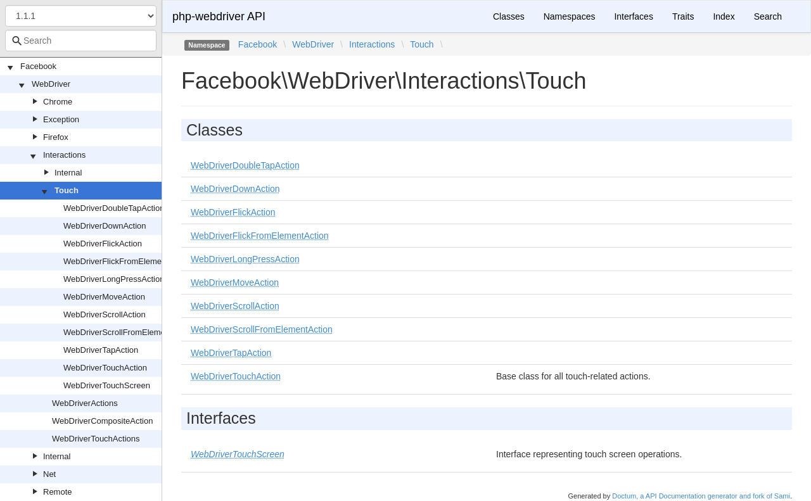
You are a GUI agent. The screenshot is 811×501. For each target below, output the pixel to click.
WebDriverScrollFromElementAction (129, 332)
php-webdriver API (218, 16)
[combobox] (80, 40)
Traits (683, 16)
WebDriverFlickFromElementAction (127, 261)
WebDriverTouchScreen (106, 385)
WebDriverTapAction (100, 350)
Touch (66, 190)
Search (768, 16)
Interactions (64, 155)
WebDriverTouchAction (105, 367)
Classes (509, 16)
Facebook (38, 66)
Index (723, 16)
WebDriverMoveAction (104, 296)
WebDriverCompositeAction (102, 421)
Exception (61, 119)
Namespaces (570, 16)
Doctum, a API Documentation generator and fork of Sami (701, 496)
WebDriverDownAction (104, 226)
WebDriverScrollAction (104, 314)
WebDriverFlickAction (102, 243)
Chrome (57, 101)
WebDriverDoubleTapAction (113, 208)
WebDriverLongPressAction (113, 279)
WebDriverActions (85, 403)
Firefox (55, 137)
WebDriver (51, 84)
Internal (68, 172)
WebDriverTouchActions (95, 438)
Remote (57, 492)
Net (49, 474)
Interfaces (633, 16)
